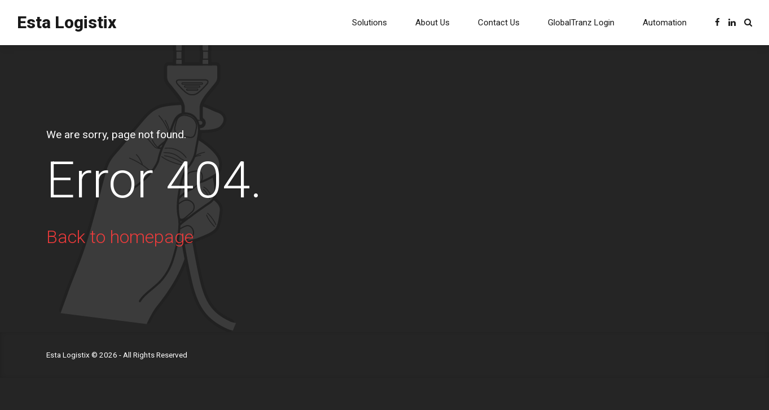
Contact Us (499, 22)
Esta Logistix (66, 22)
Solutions (369, 22)
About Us (432, 22)
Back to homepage (120, 237)
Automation (665, 22)
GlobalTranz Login (581, 22)
